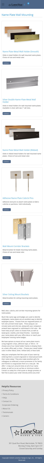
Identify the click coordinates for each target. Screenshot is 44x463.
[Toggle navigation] (3, 4)
